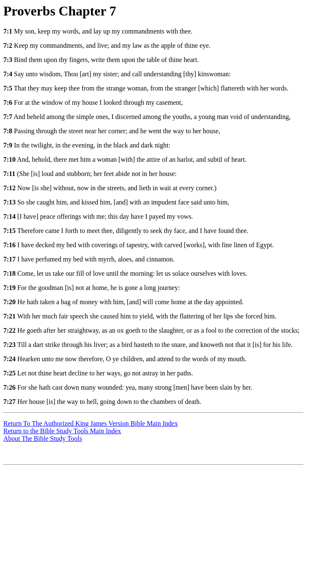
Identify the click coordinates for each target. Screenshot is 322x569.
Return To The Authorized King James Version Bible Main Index (90, 423)
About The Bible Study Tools (42, 438)
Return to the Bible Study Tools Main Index (62, 431)
